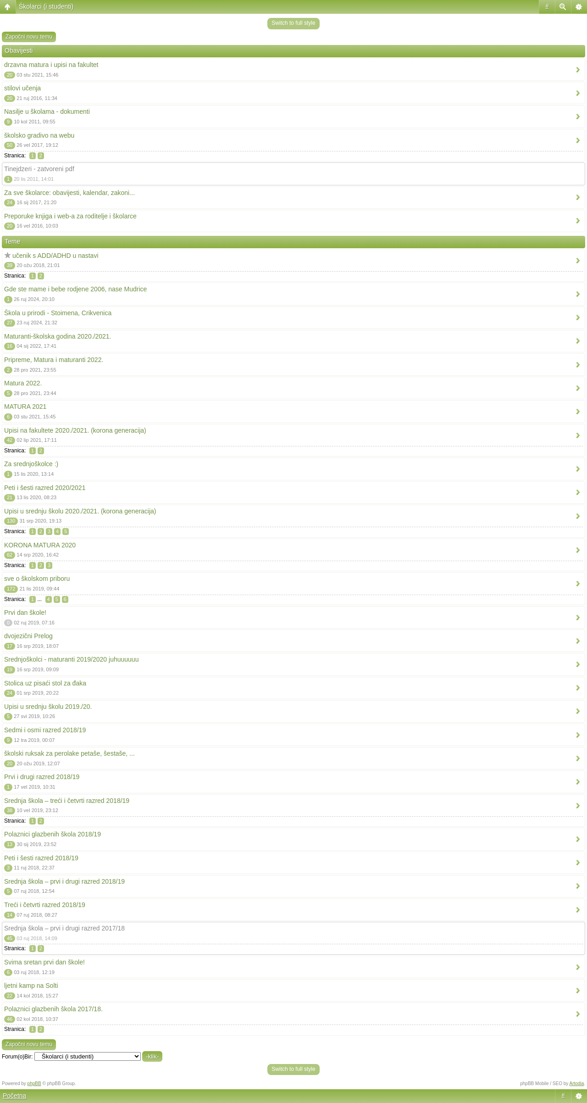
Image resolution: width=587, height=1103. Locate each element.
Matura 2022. (23, 383)
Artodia (577, 1083)
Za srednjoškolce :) (31, 464)
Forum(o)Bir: (17, 1056)
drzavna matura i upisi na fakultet (51, 64)
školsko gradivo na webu (39, 135)
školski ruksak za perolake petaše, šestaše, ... (69, 753)
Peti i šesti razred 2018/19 (41, 858)
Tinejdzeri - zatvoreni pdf (39, 169)
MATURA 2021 (25, 406)
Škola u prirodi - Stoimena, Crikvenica (57, 313)
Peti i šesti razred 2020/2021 (44, 487)
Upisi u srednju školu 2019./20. (48, 706)
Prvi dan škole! (25, 612)
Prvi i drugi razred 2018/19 (41, 776)
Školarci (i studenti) (46, 6)
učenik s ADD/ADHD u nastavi (55, 255)
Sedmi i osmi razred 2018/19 (45, 730)
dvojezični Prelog (28, 636)
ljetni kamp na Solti (31, 985)
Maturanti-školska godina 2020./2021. (57, 336)
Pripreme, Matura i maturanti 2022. (53, 359)
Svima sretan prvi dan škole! (44, 962)
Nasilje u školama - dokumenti (47, 111)
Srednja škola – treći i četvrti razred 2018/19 (66, 800)
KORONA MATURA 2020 (40, 545)
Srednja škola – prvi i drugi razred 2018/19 (64, 881)
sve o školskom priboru (37, 578)
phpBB (34, 1083)
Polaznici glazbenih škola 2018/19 (52, 834)
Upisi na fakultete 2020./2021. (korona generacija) (75, 430)
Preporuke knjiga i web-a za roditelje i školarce (70, 216)
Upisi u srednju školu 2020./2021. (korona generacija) (80, 511)
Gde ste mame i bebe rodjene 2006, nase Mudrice (75, 289)
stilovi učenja (22, 88)
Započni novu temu (29, 36)
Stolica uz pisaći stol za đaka (45, 683)
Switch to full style (293, 23)
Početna (14, 1095)
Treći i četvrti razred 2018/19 (44, 904)
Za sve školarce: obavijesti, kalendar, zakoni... (69, 192)
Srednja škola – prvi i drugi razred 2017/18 (64, 928)
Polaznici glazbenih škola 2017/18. (53, 1009)
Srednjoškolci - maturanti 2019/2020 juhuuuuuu (71, 659)
